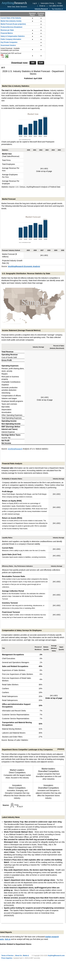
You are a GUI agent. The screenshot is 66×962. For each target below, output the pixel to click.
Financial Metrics (7, 33)
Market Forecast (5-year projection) (13, 24)
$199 (41, 63)
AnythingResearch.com (56, 955)
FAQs (59, 3)
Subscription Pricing (47, 3)
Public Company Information (11, 39)
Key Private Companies (9, 42)
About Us (18, 955)
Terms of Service (7, 955)
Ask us (8, 939)
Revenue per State (7, 30)
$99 (32, 63)
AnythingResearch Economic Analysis (24, 266)
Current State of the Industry (11, 18)
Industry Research (41, 9)
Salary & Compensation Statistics (13, 36)
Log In (35, 3)
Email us (42, 6)
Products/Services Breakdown (11, 27)
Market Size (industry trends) (11, 21)
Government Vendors (8, 45)
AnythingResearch (15, 449)
